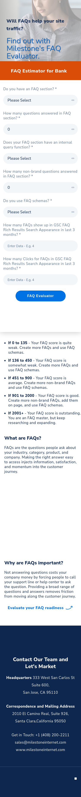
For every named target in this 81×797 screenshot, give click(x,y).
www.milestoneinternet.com (40, 749)
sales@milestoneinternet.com (40, 742)
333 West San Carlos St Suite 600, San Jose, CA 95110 (49, 685)
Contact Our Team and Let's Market (40, 663)
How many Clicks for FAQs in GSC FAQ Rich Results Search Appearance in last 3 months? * (39, 264)
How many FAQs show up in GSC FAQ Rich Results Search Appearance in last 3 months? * (39, 230)
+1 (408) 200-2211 (52, 735)
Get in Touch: (23, 735)
